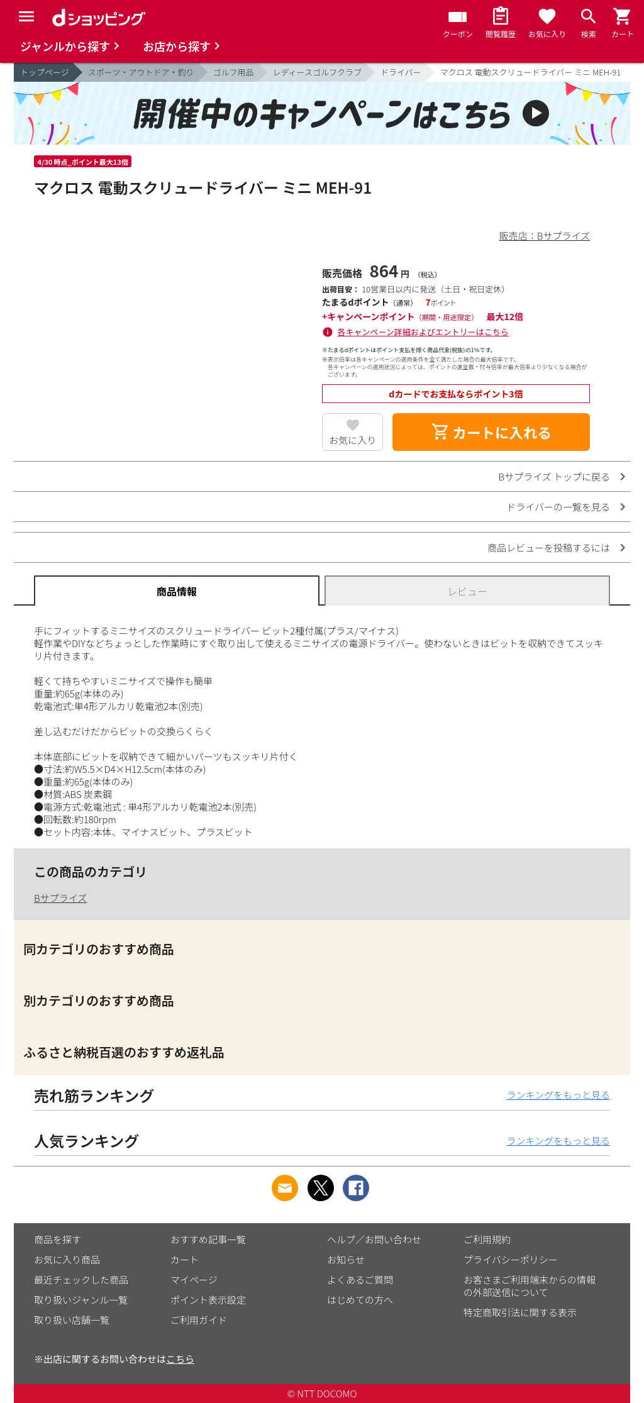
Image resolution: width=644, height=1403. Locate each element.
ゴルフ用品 (233, 72)
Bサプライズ (60, 897)
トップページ (44, 72)
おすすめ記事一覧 (208, 1239)
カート (184, 1259)
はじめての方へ (360, 1299)
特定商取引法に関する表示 (520, 1312)
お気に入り (352, 439)
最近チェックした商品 (81, 1279)
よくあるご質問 (360, 1279)
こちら (180, 1358)
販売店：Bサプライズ (544, 235)
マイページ (194, 1279)
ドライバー (400, 72)
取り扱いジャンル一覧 (81, 1299)
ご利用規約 (487, 1239)
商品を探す (57, 1239)
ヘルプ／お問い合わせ (374, 1239)
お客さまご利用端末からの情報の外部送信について (530, 1286)
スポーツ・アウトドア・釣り (141, 72)
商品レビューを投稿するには (548, 547)
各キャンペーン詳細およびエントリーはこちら (423, 332)
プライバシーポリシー (511, 1259)
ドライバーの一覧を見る (558, 506)
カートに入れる (491, 432)
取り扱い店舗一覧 (71, 1319)
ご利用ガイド (198, 1319)
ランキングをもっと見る (558, 1094)
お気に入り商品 (67, 1259)
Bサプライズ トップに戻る (555, 476)
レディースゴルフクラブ (317, 72)
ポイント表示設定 (208, 1299)
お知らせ (346, 1259)
